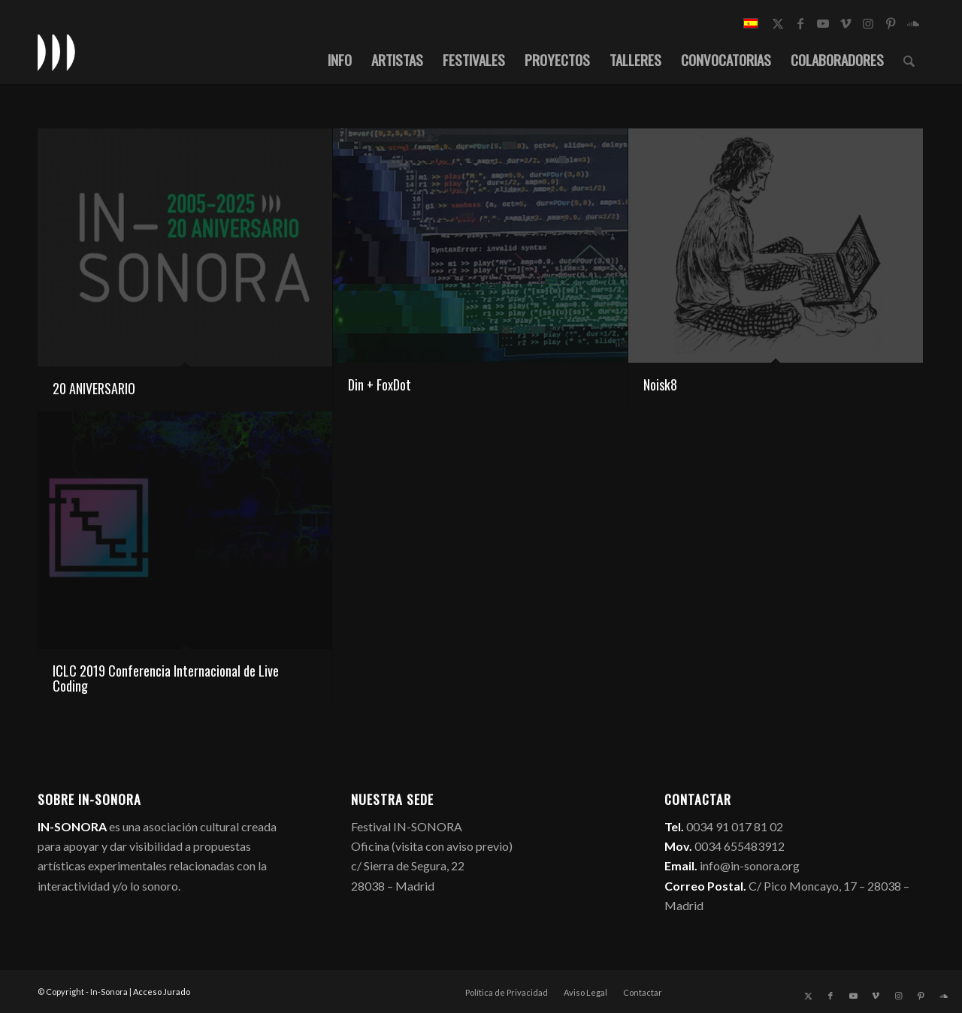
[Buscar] (909, 59)
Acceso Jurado (161, 991)
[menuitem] (340, 59)
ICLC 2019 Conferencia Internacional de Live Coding (166, 678)
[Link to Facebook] (800, 23)
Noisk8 (660, 384)
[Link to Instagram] (868, 23)
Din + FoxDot (379, 384)
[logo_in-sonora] (56, 52)
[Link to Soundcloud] (913, 23)
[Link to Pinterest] (890, 23)
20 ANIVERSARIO (94, 388)
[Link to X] (778, 23)
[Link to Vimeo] (845, 23)
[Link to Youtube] (823, 23)
